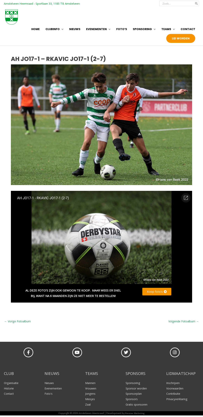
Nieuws (49, 384)
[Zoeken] (196, 2)
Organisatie (11, 384)
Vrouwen (91, 390)
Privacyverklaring (177, 400)
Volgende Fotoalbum (183, 322)
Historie (9, 390)
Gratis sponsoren (137, 406)
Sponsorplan (134, 395)
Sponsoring (133, 384)
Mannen (90, 384)
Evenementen (54, 390)
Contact (9, 395)
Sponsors (132, 400)
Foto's (49, 395)
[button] (180, 39)
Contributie (173, 395)
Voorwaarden (175, 390)
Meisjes (90, 400)
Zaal (88, 406)
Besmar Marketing (135, 414)
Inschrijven (173, 384)
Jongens (90, 395)
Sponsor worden (137, 390)
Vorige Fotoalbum (18, 322)
